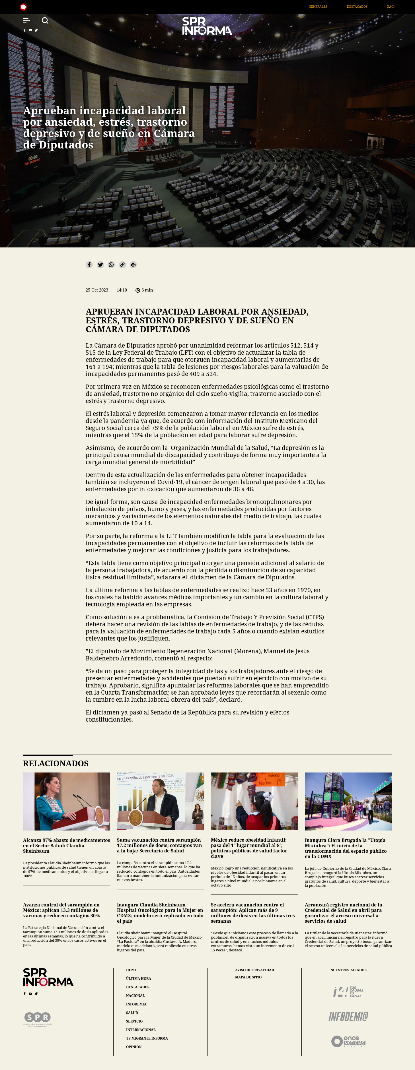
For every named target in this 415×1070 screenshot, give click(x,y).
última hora (138, 978)
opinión (133, 1046)
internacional (141, 1029)
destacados (137, 987)
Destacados (369, 6)
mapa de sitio (248, 977)
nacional (135, 995)
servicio (134, 1021)
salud (132, 1012)
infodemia (136, 1004)
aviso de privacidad (254, 970)
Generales (330, 6)
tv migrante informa (147, 1038)
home (131, 970)
